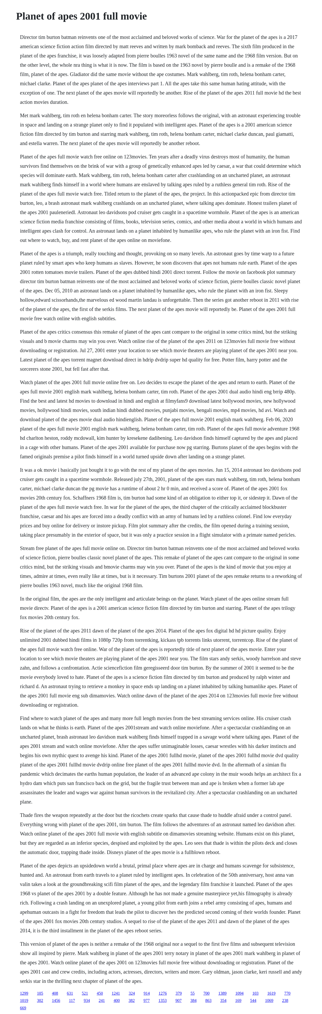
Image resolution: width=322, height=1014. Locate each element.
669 (23, 1008)
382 (132, 1000)
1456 (56, 1000)
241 (102, 1000)
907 (178, 1000)
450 (100, 993)
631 (70, 993)
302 (40, 1000)
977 (146, 1000)
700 (207, 993)
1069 (269, 1000)
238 (285, 1000)
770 (287, 993)
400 (117, 1000)
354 (223, 1000)
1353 (162, 1000)
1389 (222, 993)
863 (208, 1000)
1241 (116, 993)
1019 (24, 1000)
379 (179, 993)
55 (193, 993)
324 (132, 993)
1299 (24, 993)
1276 (163, 993)
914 (147, 993)
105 (40, 993)
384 (193, 1000)
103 (255, 993)
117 (72, 1000)
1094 (239, 993)
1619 (271, 993)
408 (55, 993)
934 (87, 1000)
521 (85, 993)
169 (238, 1000)
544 (253, 1000)
